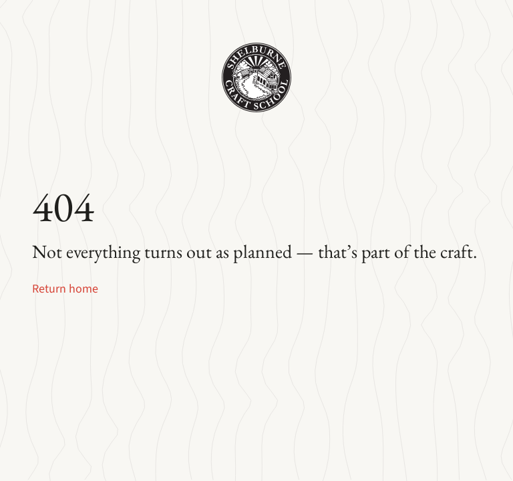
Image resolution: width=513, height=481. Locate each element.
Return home (65, 289)
